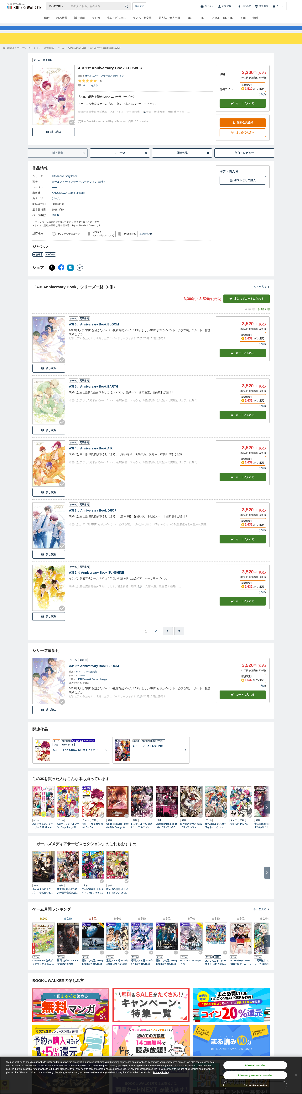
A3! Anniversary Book (64, 183)
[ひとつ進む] (168, 638)
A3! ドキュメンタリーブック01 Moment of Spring (43, 832)
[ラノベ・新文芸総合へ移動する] (45, 54)
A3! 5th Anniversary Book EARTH (93, 393)
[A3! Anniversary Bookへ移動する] (77, 54)
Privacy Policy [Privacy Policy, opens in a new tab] (161, 1072)
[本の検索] (57, 6)
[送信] (127, 6)
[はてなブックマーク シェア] (70, 274)
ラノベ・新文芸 (142, 17)
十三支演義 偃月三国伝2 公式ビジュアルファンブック (265, 832)
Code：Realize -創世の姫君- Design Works (117, 832)
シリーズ (131, 159)
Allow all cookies (255, 1065)
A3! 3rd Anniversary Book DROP (93, 517)
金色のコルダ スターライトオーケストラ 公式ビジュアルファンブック (215, 832)
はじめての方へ (242, 139)
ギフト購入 (229, 178)
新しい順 (263, 316)
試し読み (53, 139)
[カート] (277, 6)
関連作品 (193, 159)
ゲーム (56, 205)
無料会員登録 (242, 129)
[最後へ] (179, 638)
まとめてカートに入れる (246, 305)
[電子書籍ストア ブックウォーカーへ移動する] (18, 54)
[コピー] (80, 274)
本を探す (139, 6)
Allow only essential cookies (255, 1075)
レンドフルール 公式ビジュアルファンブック (141, 832)
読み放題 (61, 17)
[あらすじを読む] (145, 115)
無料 (255, 17)
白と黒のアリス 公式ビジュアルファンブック (191, 832)
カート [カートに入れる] (242, 360)
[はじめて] (244, 6)
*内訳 (262, 101)
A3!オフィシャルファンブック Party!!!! (68, 832)
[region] (151, 1075)
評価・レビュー (244, 159)
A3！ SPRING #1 (238, 830)
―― (54, 194)
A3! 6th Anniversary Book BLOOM (94, 331)
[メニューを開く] (293, 6)
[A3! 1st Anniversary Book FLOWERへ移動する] (105, 54)
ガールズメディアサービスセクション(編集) (78, 188)
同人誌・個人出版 (169, 17)
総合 (46, 17)
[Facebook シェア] (61, 274)
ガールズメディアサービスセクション (104, 82)
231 (56, 222)
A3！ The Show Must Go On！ (92, 832)
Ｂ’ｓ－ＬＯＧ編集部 (86, 678)
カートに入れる (242, 110)
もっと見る (261, 293)
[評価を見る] (90, 90)
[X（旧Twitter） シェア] (52, 274)
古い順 (250, 316)
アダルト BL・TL (222, 17)
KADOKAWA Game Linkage (68, 199)
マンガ (96, 17)
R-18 (243, 17)
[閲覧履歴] (261, 6)
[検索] (127, 6)
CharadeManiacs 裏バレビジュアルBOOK (166, 832)
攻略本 (38, 261)
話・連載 (79, 17)
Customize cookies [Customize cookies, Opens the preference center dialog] (255, 1085)
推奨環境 (145, 240)
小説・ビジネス (116, 17)
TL (202, 17)
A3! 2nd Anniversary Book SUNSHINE (96, 579)
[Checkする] (72, 129)
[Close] (296, 1075)
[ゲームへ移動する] (61, 54)
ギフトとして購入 (243, 187)
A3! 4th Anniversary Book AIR (90, 455)
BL (190, 17)
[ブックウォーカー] (23, 6)
